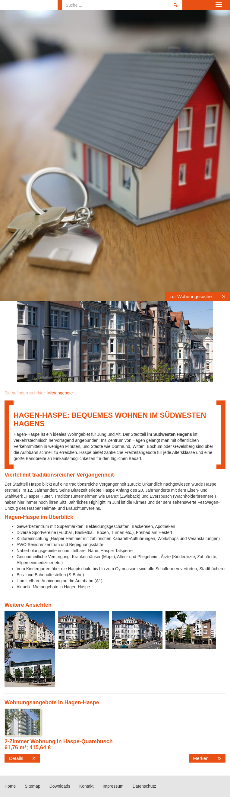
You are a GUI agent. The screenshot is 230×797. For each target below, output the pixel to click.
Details (16, 758)
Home (29, 5)
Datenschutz (144, 786)
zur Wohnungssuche (191, 296)
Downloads (59, 786)
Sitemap (32, 786)
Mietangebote (60, 392)
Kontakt (86, 786)
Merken (201, 758)
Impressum (112, 786)
